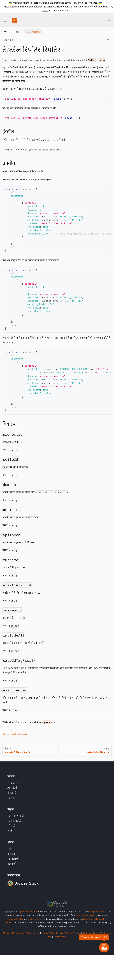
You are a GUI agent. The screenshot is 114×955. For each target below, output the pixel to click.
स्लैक (11, 825)
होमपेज (47, 722)
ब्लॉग (9, 848)
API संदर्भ (12, 787)
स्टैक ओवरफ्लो (15, 815)
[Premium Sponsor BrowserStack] (23, 886)
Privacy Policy (48, 933)
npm (102, 60)
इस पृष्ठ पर (9, 39)
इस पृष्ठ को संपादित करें (14, 734)
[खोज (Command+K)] (109, 20)
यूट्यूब (11, 863)
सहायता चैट (14, 820)
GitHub (92, 60)
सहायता (11, 797)
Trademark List (35, 919)
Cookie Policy (60, 936)
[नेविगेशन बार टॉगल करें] (4, 20)
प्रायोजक (11, 853)
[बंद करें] (111, 6)
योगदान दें (11, 792)
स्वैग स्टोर (13, 858)
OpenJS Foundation (28, 911)
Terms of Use (33, 933)
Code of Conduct (72, 933)
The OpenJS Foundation (14, 933)
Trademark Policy (15, 919)
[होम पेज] (5, 31)
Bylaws (59, 933)
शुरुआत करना (13, 782)
